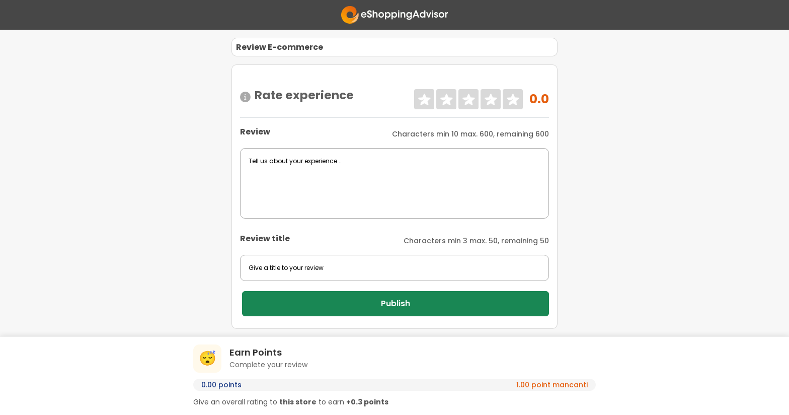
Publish (395, 303)
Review (255, 131)
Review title (265, 238)
